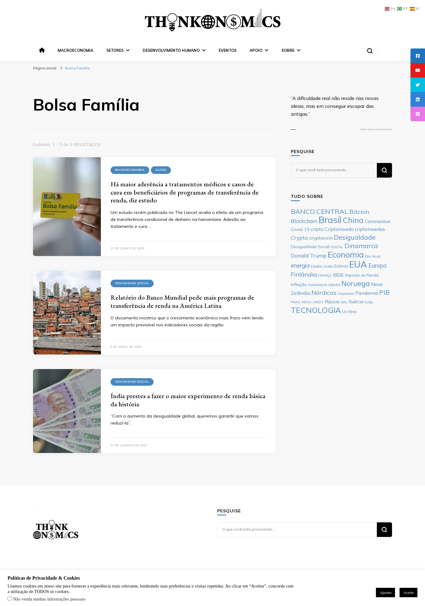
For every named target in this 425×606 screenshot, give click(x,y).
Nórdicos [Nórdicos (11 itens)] (324, 292)
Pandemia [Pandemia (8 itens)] (366, 293)
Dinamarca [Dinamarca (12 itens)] (361, 246)
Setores (115, 50)
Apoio (256, 50)
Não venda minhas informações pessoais (49, 599)
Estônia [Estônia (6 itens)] (341, 266)
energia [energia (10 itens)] (300, 265)
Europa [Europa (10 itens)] (377, 265)
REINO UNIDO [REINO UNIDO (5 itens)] (312, 302)
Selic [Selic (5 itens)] (343, 302)
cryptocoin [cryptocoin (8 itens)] (321, 238)
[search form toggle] (370, 51)
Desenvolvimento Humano (171, 50)
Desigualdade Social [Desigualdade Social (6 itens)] (310, 246)
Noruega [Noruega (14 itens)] (355, 283)
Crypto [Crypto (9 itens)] (299, 237)
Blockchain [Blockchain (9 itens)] (304, 221)
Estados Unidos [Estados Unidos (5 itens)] (322, 266)
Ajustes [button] (385, 592)
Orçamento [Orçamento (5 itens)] (346, 293)
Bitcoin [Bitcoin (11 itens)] (359, 211)
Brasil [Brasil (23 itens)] (329, 219)
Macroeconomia (75, 50)
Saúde (160, 169)
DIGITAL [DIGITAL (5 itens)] (336, 247)
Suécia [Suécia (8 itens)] (356, 301)
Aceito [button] (408, 592)
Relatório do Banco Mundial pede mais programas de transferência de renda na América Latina (182, 301)
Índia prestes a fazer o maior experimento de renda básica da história (188, 400)
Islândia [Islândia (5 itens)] (334, 285)
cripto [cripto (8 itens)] (317, 229)
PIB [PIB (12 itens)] (384, 292)
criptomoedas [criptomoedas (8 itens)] (370, 229)
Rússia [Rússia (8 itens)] (332, 301)
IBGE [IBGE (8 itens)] (338, 275)
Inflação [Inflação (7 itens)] (299, 284)
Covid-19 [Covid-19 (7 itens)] (300, 229)
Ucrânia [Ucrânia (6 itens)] (349, 311)
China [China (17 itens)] (353, 220)
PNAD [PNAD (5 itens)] (295, 302)
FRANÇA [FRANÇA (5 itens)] (325, 275)
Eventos (228, 50)
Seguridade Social (132, 283)
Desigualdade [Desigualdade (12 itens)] (355, 237)
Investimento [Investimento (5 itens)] (317, 285)
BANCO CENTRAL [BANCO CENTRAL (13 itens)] (319, 211)
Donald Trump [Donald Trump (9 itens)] (309, 255)
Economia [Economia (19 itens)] (346, 254)
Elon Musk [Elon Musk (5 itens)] (372, 256)
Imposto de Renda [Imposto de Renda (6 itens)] (362, 275)
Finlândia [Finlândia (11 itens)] (304, 274)
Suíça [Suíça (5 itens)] (368, 302)
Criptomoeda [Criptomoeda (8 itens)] (339, 229)
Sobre (287, 50)
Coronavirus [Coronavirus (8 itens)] (377, 221)
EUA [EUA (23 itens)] (358, 264)
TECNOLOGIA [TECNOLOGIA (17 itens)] (316, 310)
